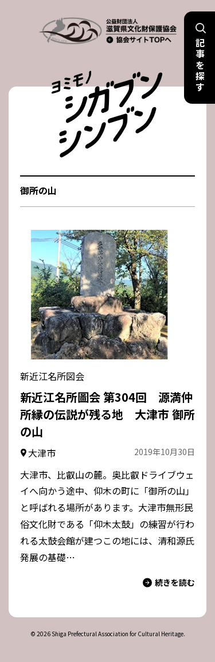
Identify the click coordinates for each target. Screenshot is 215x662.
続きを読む (169, 583)
